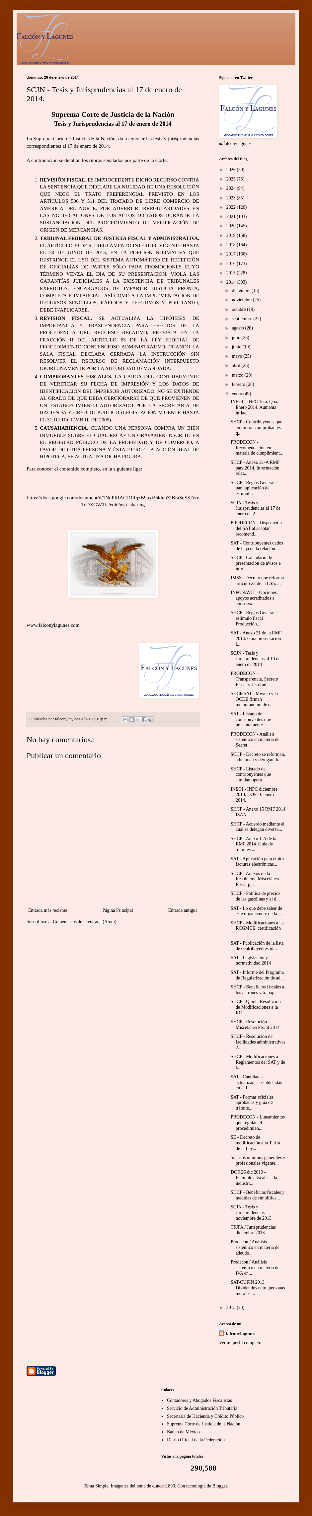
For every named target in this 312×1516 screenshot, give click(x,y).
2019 (231, 235)
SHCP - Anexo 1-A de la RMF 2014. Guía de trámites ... (253, 844)
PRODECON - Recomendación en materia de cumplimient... (257, 448)
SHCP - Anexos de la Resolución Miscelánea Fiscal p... (255, 879)
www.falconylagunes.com (53, 625)
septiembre (242, 318)
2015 (231, 272)
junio (237, 346)
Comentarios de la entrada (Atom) (84, 921)
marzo (238, 375)
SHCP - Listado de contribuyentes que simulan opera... (251, 774)
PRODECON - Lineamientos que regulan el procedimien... (258, 1123)
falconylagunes (240, 1333)
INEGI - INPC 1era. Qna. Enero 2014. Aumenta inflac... (254, 407)
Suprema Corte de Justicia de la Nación (203, 1423)
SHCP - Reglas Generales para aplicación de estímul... (254, 488)
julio (236, 337)
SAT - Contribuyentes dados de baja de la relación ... (257, 546)
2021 (231, 216)
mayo (237, 356)
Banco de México (183, 1431)
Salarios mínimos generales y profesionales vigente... (258, 1160)
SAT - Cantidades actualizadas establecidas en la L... (256, 1082)
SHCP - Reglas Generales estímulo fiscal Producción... (254, 618)
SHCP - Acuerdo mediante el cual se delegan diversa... (257, 827)
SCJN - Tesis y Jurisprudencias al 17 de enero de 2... (255, 508)
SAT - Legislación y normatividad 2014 (251, 960)
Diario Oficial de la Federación (196, 1439)
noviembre (242, 299)
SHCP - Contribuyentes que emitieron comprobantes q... (256, 427)
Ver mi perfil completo (240, 1342)
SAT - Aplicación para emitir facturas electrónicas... (257, 861)
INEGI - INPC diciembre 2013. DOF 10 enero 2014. (254, 795)
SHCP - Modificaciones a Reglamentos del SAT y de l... (258, 1062)
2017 (231, 254)
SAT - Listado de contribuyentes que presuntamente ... (251, 719)
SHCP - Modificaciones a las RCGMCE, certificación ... (257, 928)
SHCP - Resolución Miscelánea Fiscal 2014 (255, 1024)
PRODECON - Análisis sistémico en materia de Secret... (255, 740)
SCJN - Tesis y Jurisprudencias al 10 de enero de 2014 (255, 659)
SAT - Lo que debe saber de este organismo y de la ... (256, 911)
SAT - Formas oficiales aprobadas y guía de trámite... (252, 1103)
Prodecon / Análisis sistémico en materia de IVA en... (255, 1268)
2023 (231, 197)
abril (236, 365)
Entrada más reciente (47, 910)
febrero (239, 384)
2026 (231, 169)
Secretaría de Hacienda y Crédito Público (205, 1416)
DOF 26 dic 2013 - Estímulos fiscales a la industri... (254, 1178)
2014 (231, 282)
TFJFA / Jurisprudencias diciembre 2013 (253, 1230)
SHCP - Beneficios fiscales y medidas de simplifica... (257, 1195)
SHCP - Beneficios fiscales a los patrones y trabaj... (257, 989)
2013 (231, 1307)
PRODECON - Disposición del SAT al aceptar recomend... (256, 528)
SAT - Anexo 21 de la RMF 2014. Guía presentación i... (256, 638)
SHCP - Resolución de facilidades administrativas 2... (258, 1042)
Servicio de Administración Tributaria (202, 1408)
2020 (231, 225)
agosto (238, 327)
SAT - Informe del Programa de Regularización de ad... (257, 975)
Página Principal (117, 910)
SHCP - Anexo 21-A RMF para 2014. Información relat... (255, 468)
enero (237, 393)
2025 (231, 179)
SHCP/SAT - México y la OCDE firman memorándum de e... (254, 699)
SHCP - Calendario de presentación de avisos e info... (256, 563)
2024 (231, 188)
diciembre (241, 290)
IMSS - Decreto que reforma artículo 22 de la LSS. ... (257, 580)
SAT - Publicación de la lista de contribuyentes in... (257, 946)
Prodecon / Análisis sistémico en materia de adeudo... (255, 1247)
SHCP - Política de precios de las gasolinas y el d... (255, 896)
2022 (231, 207)
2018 (231, 244)
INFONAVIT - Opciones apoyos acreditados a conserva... (254, 598)
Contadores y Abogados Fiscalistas (199, 1400)
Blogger (219, 1485)
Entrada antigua (182, 910)
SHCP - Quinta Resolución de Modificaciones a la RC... (256, 1007)
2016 (231, 263)
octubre (239, 309)
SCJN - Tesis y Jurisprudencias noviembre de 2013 (251, 1212)
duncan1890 (163, 1485)
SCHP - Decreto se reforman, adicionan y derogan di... (258, 757)
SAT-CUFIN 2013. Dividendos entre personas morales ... (258, 1288)
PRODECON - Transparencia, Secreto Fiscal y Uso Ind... (254, 679)
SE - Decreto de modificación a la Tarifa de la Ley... (255, 1143)
